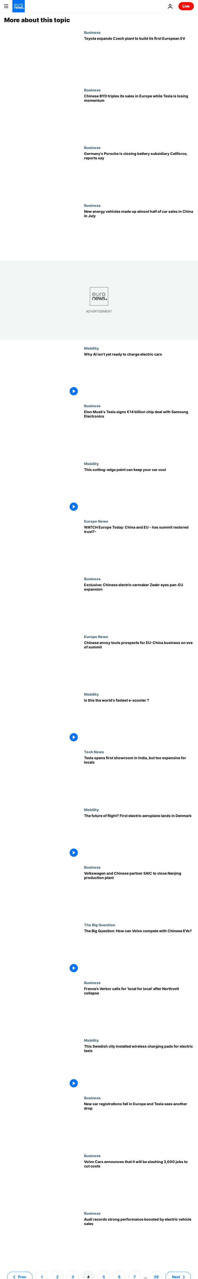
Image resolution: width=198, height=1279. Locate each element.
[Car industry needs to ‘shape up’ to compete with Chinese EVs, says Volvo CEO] (139, 951)
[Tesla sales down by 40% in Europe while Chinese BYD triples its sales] (139, 116)
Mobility (91, 348)
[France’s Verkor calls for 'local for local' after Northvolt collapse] (139, 1009)
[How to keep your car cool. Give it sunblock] (139, 490)
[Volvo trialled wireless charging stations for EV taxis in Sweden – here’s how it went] (139, 1066)
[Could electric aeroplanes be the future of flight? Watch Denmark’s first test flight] (139, 836)
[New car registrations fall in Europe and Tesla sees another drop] (139, 1124)
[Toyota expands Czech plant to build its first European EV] (139, 59)
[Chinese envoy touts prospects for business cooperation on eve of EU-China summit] (139, 663)
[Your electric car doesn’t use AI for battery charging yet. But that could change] (139, 374)
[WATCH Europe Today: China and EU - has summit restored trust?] (139, 547)
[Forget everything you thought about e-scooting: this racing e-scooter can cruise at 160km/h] (139, 720)
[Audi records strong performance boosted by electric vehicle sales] (139, 1239)
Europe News (96, 521)
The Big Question (99, 925)
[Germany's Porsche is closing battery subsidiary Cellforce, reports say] (139, 174)
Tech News (94, 752)
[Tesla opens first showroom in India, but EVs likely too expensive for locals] (139, 778)
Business (92, 32)
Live (186, 6)
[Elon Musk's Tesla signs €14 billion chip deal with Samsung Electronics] (139, 432)
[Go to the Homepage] (18, 6)
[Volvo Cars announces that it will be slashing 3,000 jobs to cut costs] (139, 1182)
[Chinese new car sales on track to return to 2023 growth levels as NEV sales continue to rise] (139, 232)
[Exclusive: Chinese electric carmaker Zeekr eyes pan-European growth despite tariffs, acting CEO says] (139, 605)
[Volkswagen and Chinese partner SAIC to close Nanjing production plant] (139, 893)
